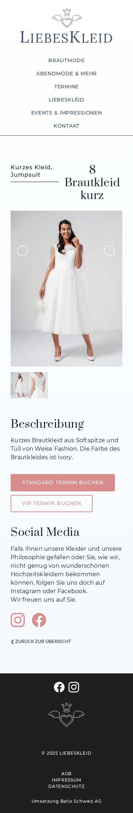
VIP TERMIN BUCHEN (51, 503)
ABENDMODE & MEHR (66, 73)
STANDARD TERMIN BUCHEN (63, 482)
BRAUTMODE (66, 60)
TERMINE (66, 86)
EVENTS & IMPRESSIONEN (66, 113)
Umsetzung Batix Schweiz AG (67, 801)
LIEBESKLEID (66, 99)
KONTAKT (66, 126)
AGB (66, 773)
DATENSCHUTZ (66, 786)
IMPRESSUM (66, 780)
